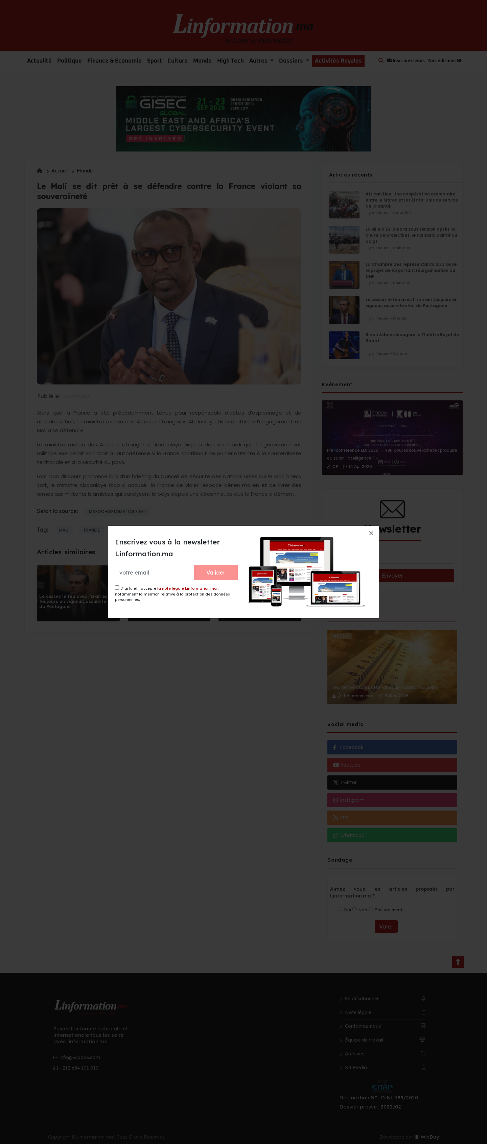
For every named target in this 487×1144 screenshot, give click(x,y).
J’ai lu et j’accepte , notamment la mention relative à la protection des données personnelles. (172, 593)
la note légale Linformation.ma (187, 588)
